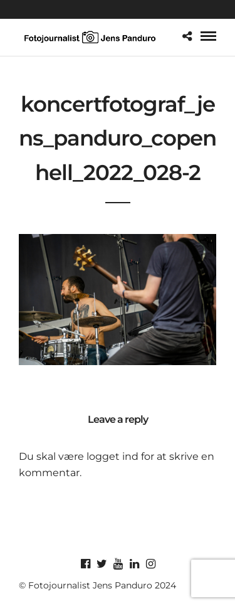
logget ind (112, 456)
